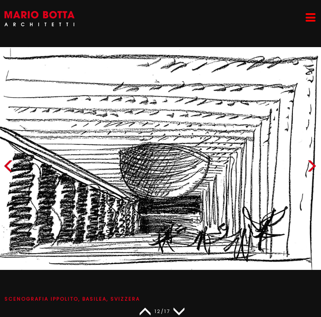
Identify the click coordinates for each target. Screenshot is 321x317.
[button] (312, 167)
